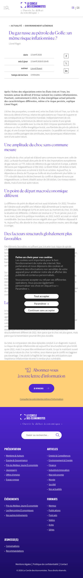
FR (73, 7)
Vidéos (52, 520)
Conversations (12, 546)
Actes (51, 524)
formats (52, 499)
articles (52, 449)
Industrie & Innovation (59, 470)
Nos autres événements (16, 515)
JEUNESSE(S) (11, 539)
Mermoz (52, 505)
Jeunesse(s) (11, 470)
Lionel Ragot (36, 68)
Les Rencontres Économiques (19, 510)
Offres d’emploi (13, 474)
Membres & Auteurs (15, 455)
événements (11, 499)
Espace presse (12, 479)
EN (78, 7)
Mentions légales (23, 564)
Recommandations (15, 551)
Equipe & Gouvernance (16, 460)
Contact (64, 564)
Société (52, 484)
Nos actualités (55, 489)
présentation (12, 449)
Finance (52, 465)
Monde (52, 479)
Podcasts (53, 515)
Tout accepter (41, 296)
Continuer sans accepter (41, 310)
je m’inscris (38, 388)
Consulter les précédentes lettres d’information (41, 399)
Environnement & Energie (61, 460)
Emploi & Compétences (59, 455)
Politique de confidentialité (45, 564)
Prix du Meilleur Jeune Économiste (22, 465)
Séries (51, 529)
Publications (54, 510)
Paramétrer (40, 303)
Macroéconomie (56, 474)
